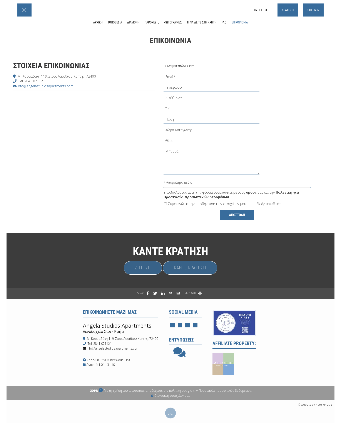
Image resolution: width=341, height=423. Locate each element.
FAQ (224, 22)
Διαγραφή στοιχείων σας (170, 395)
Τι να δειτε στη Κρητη (202, 22)
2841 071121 (34, 81)
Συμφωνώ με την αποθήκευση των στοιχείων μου (205, 203)
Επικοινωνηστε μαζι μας (110, 312)
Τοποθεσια (115, 22)
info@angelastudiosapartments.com (43, 86)
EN (255, 10)
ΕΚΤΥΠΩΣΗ (194, 292)
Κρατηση (288, 10)
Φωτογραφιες (173, 22)
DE (266, 10)
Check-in (313, 10)
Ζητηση (143, 267)
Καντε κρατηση (190, 267)
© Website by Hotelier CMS (315, 404)
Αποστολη (237, 215)
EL (260, 10)
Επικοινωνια (239, 22)
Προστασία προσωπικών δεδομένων (225, 390)
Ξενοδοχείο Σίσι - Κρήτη (104, 331)
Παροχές (151, 22)
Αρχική (97, 22)
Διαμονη (133, 22)
